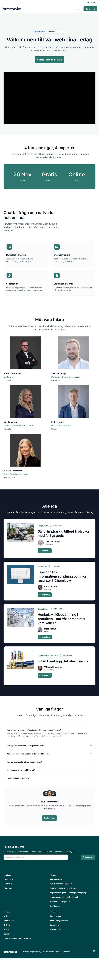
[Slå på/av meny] (77, 8)
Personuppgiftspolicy (32, 952)
